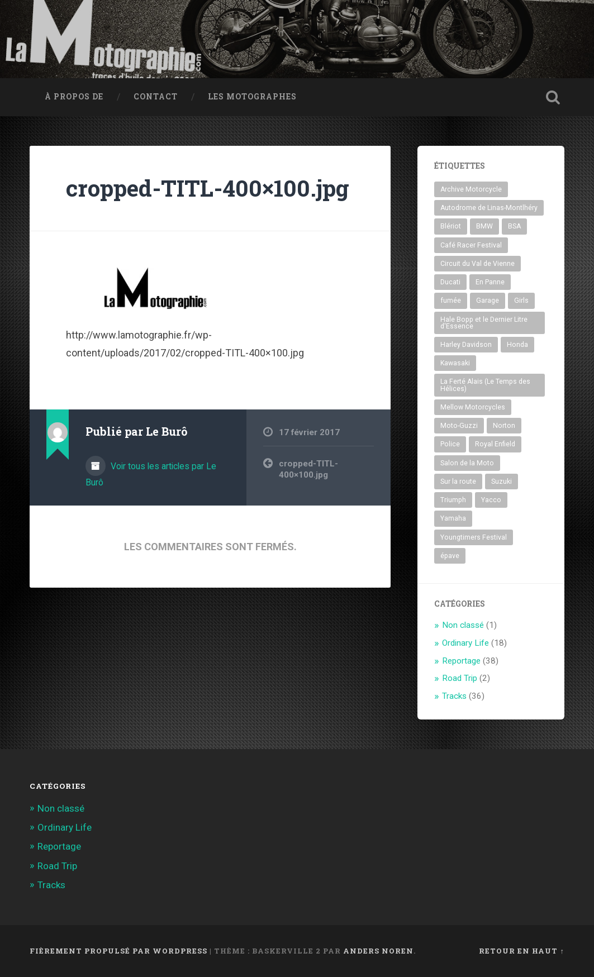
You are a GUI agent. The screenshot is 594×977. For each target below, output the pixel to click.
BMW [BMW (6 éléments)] (484, 226)
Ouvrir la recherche (553, 97)
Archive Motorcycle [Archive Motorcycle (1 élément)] (471, 189)
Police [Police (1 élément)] (450, 444)
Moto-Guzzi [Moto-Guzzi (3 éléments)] (459, 426)
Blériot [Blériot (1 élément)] (450, 226)
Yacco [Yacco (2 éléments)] (491, 500)
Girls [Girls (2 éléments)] (521, 300)
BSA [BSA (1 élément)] (514, 226)
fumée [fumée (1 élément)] (450, 300)
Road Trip (459, 678)
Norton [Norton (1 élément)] (504, 426)
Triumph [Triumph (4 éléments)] (453, 500)
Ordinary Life (465, 643)
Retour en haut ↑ (521, 950)
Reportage (461, 661)
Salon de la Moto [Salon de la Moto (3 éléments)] (467, 463)
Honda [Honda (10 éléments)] (517, 345)
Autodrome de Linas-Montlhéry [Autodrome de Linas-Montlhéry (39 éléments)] (489, 208)
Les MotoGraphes (252, 97)
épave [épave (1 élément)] (449, 556)
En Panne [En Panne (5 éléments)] (490, 282)
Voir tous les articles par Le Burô (150, 474)
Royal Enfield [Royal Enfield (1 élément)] (495, 444)
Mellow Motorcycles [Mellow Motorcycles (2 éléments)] (472, 407)
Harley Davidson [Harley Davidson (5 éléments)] (466, 345)
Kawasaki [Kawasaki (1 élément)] (455, 363)
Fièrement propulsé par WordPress (118, 950)
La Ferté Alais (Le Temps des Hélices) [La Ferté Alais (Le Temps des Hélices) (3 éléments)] (485, 385)
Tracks (454, 696)
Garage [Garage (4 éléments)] (487, 300)
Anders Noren (378, 950)
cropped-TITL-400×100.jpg (207, 188)
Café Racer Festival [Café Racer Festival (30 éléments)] (471, 245)
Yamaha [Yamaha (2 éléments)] (453, 518)
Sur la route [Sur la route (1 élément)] (458, 481)
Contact (156, 97)
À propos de (74, 97)
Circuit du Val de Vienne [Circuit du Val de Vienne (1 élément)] (477, 264)
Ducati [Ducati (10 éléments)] (450, 282)
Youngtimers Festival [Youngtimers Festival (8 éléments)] (473, 537)
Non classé (463, 625)
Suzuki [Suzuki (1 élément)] (501, 481)
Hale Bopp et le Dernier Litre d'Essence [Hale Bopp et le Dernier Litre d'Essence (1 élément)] (484, 323)
